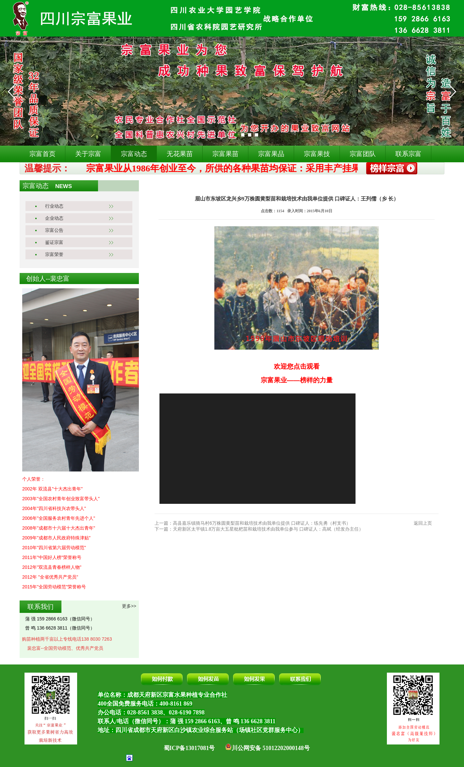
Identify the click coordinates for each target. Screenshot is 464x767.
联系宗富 (408, 153)
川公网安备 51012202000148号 (267, 748)
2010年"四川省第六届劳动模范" (54, 547)
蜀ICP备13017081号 (189, 748)
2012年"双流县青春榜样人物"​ (51, 567)
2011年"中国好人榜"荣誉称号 (51, 557)
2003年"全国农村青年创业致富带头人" (61, 498)
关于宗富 (88, 153)
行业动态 (54, 206)
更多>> (129, 606)
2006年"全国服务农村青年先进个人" (58, 518)
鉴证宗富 (54, 242)
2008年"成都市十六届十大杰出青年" (58, 528)
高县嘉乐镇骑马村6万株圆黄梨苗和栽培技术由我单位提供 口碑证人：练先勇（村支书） (262, 523)
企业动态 (54, 218)
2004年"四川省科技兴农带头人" (54, 508)
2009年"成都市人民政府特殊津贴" (56, 537)
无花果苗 (180, 153)
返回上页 (423, 523)
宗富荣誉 (54, 254)
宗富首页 (42, 153)
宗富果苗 (225, 153)
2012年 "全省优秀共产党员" (50, 577)
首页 (165, 185)
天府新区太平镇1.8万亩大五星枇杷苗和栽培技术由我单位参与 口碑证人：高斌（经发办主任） (268, 529)
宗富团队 (363, 153)
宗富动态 (134, 153)
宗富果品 (271, 153)
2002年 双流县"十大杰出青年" (52, 488)
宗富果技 (317, 153)
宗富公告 (54, 230)
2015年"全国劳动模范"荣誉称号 (54, 586)
